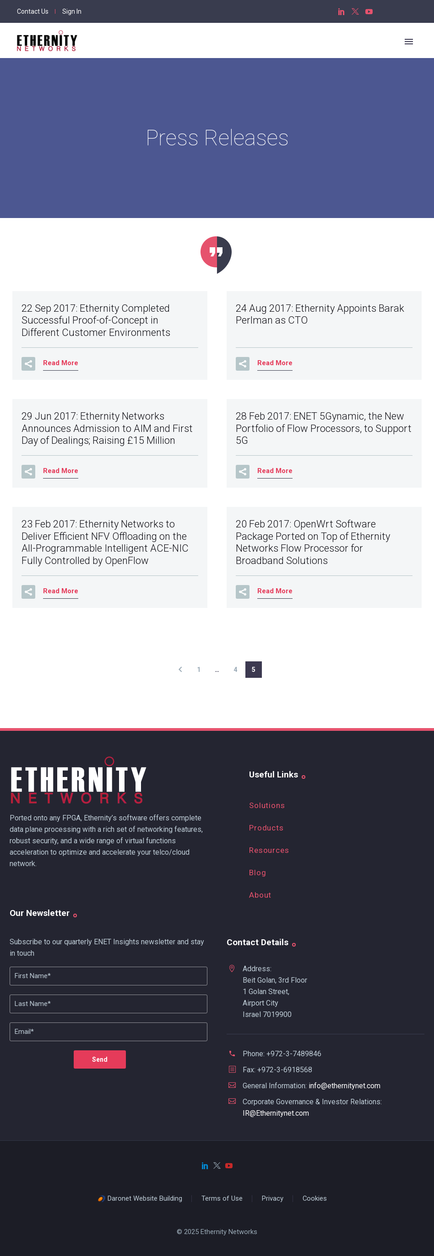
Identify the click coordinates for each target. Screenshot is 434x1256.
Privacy (272, 1198)
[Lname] (108, 1004)
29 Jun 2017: (107, 428)
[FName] (108, 976)
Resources (269, 850)
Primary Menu (409, 41)
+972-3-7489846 (293, 1053)
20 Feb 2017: (313, 542)
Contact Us (33, 11)
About (260, 894)
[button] (28, 364)
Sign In (71, 11)
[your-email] (108, 1031)
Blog (257, 872)
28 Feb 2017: (324, 428)
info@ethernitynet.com (344, 1085)
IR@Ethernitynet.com (276, 1113)
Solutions (267, 805)
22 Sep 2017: (96, 320)
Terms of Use (222, 1198)
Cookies (315, 1198)
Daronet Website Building (145, 1198)
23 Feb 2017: (105, 542)
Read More (60, 363)
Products (266, 827)
